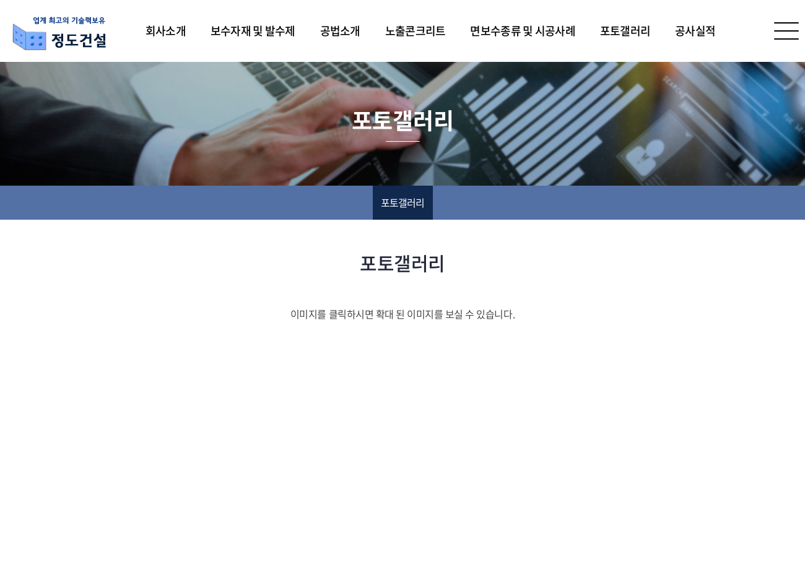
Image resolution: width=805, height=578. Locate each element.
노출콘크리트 (415, 30)
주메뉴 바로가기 (0, 0)
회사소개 (166, 30)
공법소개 (340, 30)
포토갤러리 (625, 30)
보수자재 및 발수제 (253, 30)
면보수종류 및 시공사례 (522, 30)
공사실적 (695, 30)
